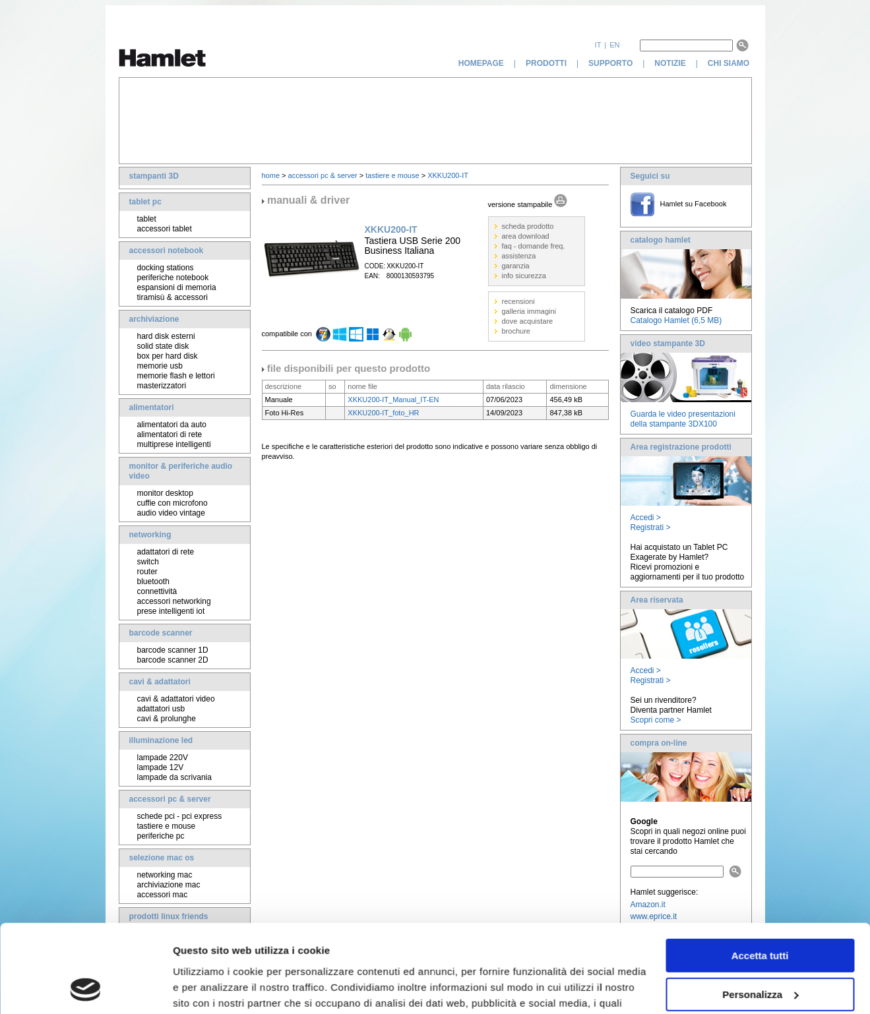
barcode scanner (161, 633)
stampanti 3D (154, 176)
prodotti (546, 63)
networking (150, 534)
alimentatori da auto (171, 424)
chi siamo (730, 63)
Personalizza (760, 911)
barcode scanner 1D (172, 650)
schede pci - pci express (179, 816)
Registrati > (651, 527)
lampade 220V (162, 757)
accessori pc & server (170, 799)
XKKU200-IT (447, 175)
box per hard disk (167, 356)
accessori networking (174, 601)
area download (525, 236)
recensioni (518, 301)
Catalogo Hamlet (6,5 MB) (676, 320)
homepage (481, 63)
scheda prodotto (528, 226)
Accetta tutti (760, 873)
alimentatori (151, 407)
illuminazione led (161, 740)
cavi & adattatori (160, 681)
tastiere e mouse (166, 826)
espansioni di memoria (176, 287)
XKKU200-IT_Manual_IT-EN (393, 399)
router (147, 571)
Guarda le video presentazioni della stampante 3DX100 (683, 419)
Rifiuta (760, 950)
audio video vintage (171, 513)
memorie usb (160, 366)
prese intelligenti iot (171, 611)
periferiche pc (161, 836)
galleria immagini (529, 311)
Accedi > (646, 517)
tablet (146, 219)
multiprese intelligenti (174, 444)
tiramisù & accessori (172, 297)
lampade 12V (160, 767)
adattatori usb (161, 708)
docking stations (165, 267)
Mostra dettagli (208, 988)
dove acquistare (527, 321)
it (598, 45)
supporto (610, 63)
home (271, 175)
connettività (157, 591)
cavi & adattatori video (176, 698)
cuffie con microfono (172, 503)
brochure (516, 331)
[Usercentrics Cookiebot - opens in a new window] (85, 988)
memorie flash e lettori (176, 375)
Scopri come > (656, 720)
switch (148, 561)
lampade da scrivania (174, 777)
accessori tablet (164, 228)
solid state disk (163, 346)
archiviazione (154, 319)
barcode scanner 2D (172, 660)
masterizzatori (162, 385)
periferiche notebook (173, 277)
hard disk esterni (166, 336)
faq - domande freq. (533, 246)
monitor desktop (165, 493)
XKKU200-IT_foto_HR (383, 413)
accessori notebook (166, 250)
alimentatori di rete (169, 434)
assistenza (519, 256)
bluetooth (153, 581)
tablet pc (145, 201)
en (614, 45)
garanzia (516, 266)
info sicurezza (524, 276)
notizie (669, 63)
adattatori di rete (166, 551)
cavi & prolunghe (166, 718)
